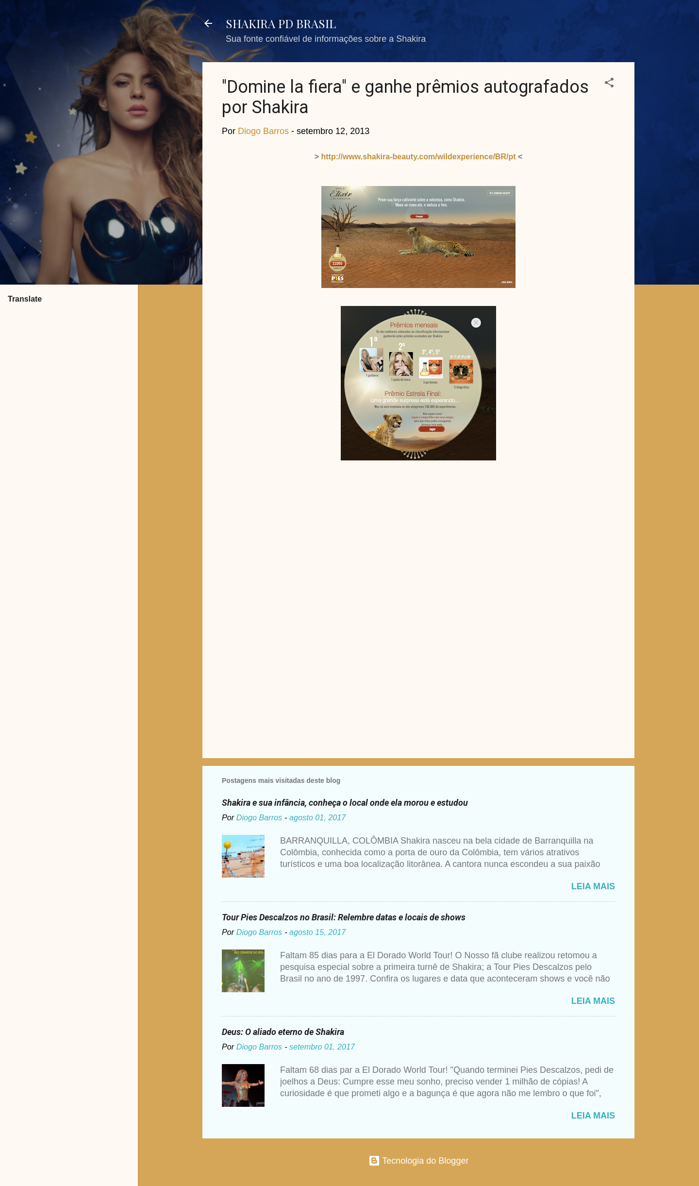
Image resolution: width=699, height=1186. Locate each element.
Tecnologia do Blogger (418, 1161)
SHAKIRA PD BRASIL (281, 23)
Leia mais (593, 886)
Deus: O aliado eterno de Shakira (283, 1032)
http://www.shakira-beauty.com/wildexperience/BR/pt (418, 156)
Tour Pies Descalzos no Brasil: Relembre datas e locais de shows (344, 917)
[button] (609, 84)
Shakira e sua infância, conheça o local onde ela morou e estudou (345, 802)
